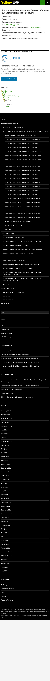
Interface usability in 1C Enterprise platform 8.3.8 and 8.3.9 (20, 366)
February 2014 (6, 502)
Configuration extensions (12, 97)
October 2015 (5, 445)
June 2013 (4, 533)
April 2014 (4, 495)
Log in (3, 325)
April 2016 (4, 434)
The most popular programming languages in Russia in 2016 (20, 358)
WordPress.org (6, 337)
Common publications (8, 588)
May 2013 (4, 536)
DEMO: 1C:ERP (7, 296)
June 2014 (4, 487)
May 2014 (4, 491)
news (3, 592)
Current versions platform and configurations (19, 135)
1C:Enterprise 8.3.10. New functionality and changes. (23, 194)
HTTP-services (17, 389)
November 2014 (6, 472)
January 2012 (5, 563)
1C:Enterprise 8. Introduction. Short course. (18, 268)
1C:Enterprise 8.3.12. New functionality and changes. (23, 186)
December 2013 (6, 510)
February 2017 (6, 411)
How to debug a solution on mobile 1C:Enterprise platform (20, 362)
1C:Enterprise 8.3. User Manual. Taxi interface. (18, 253)
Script (5, 93)
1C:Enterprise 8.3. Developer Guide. (14, 237)
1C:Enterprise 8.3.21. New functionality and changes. (23, 151)
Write (8, 107)
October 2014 (5, 476)
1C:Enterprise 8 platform (9, 124)
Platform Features (7, 600)
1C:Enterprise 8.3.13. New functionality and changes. (23, 182)
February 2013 (6, 548)
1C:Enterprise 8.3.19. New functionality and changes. (23, 159)
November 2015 (6, 441)
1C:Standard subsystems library (13, 127)
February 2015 (6, 460)
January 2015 (5, 464)
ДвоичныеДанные (13, 25)
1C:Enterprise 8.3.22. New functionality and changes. (23, 147)
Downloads (7, 229)
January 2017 (5, 415)
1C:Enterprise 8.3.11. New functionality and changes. (23, 190)
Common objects (9, 95)
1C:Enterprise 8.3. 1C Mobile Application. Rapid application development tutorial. (22, 273)
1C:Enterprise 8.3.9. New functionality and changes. (22, 198)
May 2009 (4, 571)
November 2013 (6, 514)
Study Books (5, 257)
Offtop (3, 596)
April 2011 (4, 567)
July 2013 (4, 529)
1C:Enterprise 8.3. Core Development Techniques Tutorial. (22, 241)
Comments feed (6, 333)
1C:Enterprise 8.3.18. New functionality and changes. (23, 163)
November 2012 (6, 556)
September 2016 (6, 426)
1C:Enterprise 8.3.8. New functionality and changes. (22, 202)
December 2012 (6, 552)
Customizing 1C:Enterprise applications (14, 351)
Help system (5, 284)
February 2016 (6, 437)
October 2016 (5, 422)
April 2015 (4, 453)
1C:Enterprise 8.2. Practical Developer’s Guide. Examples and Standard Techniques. (23, 279)
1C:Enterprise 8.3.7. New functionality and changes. (22, 206)
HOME (3, 120)
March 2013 (5, 544)
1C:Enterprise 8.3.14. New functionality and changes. (23, 178)
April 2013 (4, 540)
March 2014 (5, 498)
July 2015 (4, 449)
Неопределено (36, 27)
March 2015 (5, 456)
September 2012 (6, 559)
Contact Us (5, 304)
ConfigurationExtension (13, 99)
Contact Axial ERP (9, 79)
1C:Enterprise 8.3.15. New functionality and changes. (23, 174)
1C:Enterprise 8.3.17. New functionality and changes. (23, 167)
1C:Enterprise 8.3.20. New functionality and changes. (23, 155)
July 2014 (4, 483)
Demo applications (7, 288)
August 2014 (5, 479)
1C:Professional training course (14, 261)
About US (9, 393)
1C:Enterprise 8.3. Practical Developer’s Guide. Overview (21, 265)
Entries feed (5, 329)
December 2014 (6, 468)
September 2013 (6, 521)
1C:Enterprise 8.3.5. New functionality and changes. (22, 214)
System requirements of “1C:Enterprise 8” (17, 221)
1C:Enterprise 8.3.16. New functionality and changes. (23, 171)
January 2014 (5, 506)
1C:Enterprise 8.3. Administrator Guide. (16, 245)
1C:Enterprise (7, 91)
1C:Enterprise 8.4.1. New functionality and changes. (22, 218)
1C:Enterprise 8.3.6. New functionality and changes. (22, 210)
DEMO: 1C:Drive (8, 300)
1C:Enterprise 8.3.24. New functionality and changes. (23, 139)
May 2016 (4, 430)
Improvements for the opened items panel (15, 354)
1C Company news (7, 585)
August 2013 (5, 525)
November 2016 (6, 418)
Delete (8, 103)
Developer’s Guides (7, 233)
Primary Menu (47, 2)
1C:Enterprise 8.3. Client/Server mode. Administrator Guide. (22, 249)
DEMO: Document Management (13, 292)
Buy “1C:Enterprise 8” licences (13, 225)
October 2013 (5, 517)
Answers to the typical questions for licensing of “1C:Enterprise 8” (25, 131)
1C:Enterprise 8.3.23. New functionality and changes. (23, 143)
